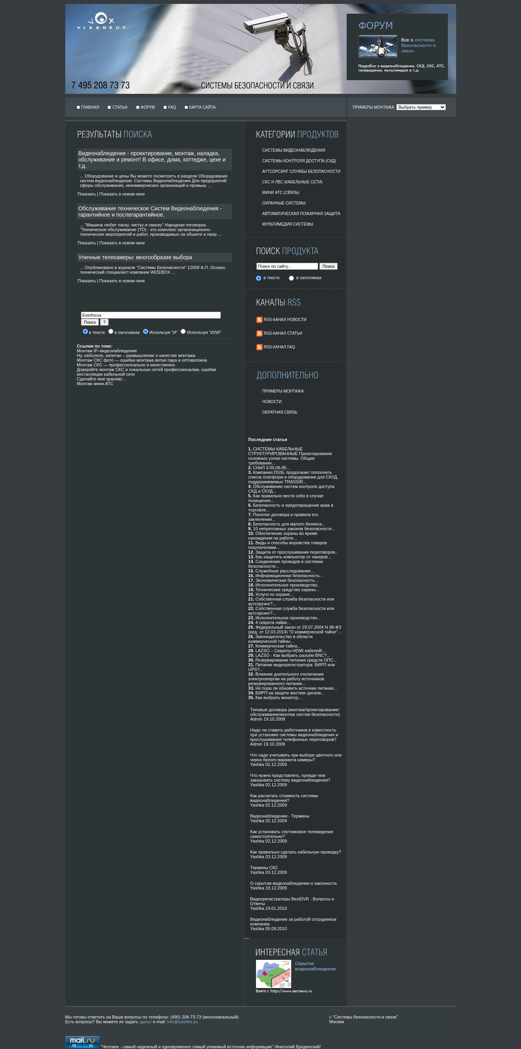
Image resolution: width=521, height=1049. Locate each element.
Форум (148, 107)
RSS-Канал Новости (285, 319)
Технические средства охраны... (287, 589)
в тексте (272, 277)
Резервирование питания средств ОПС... (296, 660)
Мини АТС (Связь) (280, 192)
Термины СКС (264, 867)
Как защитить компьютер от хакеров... (293, 556)
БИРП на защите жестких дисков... (289, 692)
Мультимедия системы (287, 224)
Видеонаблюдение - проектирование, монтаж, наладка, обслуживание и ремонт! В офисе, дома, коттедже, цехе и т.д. (152, 159)
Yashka (257, 764)
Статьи (119, 107)
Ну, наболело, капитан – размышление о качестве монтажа (136, 355)
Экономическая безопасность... (286, 580)
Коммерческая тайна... (278, 646)
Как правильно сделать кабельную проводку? (295, 852)
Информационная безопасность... (289, 575)
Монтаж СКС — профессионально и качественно (126, 364)
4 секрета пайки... (272, 622)
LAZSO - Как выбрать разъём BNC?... (292, 655)
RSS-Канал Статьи (283, 333)
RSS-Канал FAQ (279, 347)
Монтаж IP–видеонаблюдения (107, 350)
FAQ (172, 107)
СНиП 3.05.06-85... (271, 467)
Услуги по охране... (274, 594)
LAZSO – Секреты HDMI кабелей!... (290, 650)
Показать (87, 194)
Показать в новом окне (122, 194)
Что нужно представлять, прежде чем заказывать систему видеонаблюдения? (290, 777)
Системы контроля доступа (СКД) (299, 161)
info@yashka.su (182, 1021)
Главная (90, 107)
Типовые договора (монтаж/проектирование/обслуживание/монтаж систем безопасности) (295, 712)
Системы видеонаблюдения (293, 150)
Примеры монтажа (283, 391)
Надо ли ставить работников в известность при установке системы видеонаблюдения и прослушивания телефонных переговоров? (294, 735)
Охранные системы (284, 203)
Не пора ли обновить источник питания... (296, 688)
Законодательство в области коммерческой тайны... (280, 639)
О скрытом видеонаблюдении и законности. (294, 883)
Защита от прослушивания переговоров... (296, 552)
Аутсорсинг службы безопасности (301, 171)
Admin (256, 719)
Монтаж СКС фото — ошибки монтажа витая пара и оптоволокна (142, 360)
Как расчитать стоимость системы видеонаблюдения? (284, 798)
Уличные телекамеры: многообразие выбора (135, 257)
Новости (271, 402)
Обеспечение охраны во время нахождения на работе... (282, 535)
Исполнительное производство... (287, 585)
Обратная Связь (279, 412)
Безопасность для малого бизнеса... (289, 524)
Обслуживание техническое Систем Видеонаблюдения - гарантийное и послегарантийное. (150, 211)
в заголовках (309, 277)
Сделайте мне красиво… (102, 379)
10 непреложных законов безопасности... (294, 528)
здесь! (146, 1021)
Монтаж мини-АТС (95, 383)
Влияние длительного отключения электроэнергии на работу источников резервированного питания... (286, 679)
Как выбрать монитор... (278, 697)
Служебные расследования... (284, 570)
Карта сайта (202, 107)
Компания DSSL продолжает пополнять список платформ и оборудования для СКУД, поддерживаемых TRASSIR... (293, 477)
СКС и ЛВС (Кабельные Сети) (292, 182)
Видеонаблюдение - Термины (279, 816)
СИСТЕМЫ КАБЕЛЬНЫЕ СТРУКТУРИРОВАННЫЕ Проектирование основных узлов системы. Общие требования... (290, 455)
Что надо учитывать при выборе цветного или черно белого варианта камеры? (296, 757)
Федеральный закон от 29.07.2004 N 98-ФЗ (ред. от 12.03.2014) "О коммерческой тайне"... (294, 629)
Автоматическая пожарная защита (301, 214)
